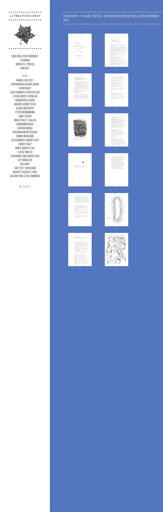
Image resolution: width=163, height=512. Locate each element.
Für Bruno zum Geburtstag (25, 156)
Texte (25, 75)
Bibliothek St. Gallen (25, 120)
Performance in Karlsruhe (25, 84)
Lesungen (25, 60)
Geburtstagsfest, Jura (25, 172)
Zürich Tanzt (25, 144)
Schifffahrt (25, 88)
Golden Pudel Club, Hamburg (25, 176)
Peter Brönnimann (25, 112)
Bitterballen (25, 160)
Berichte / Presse (25, 64)
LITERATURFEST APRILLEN (25, 96)
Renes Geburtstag (25, 148)
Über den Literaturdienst (25, 56)
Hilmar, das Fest (25, 80)
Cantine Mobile (25, 128)
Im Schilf (25, 164)
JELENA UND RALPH (25, 108)
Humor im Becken (25, 136)
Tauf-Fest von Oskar (25, 168)
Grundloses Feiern (25, 100)
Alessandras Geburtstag (25, 140)
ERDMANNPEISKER (24, 124)
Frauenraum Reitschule (24, 132)
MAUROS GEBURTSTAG (25, 104)
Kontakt (25, 68)
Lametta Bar (25, 116)
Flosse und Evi (25, 152)
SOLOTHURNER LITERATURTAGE (25, 92)
